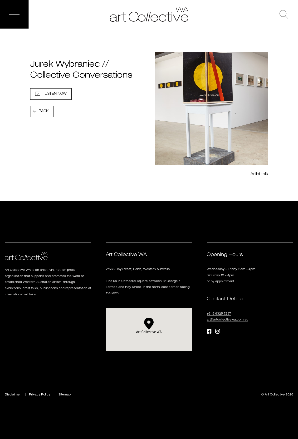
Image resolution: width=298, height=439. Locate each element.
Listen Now (56, 93)
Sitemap (65, 394)
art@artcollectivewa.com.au (227, 319)
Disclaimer (13, 394)
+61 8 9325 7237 (219, 313)
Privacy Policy (39, 394)
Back (44, 111)
